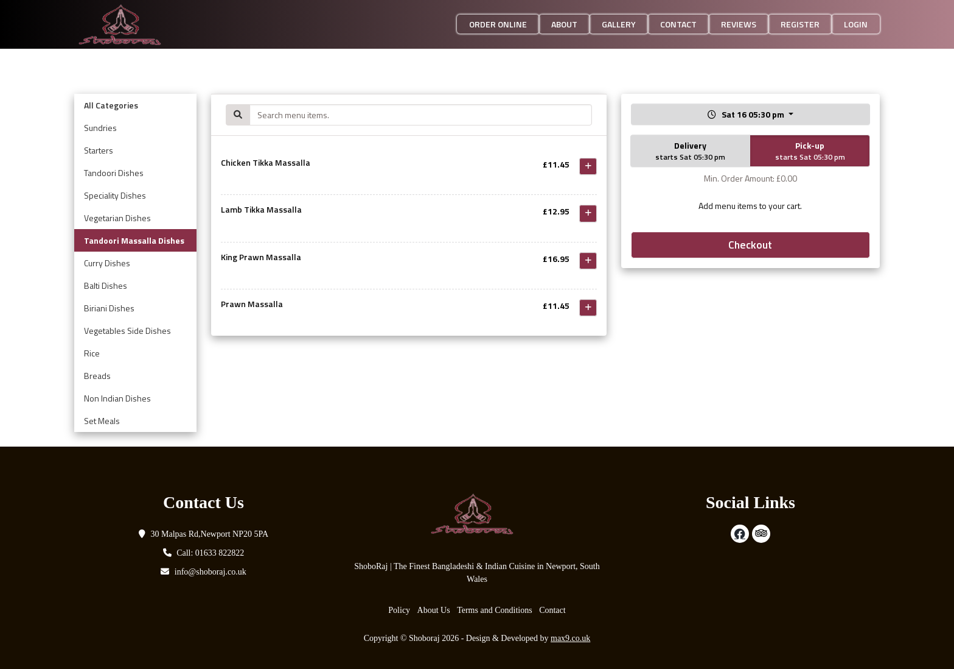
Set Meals (102, 420)
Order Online (498, 24)
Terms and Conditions (494, 610)
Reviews (738, 24)
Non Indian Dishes (117, 398)
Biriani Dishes (109, 308)
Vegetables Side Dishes (127, 330)
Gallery (619, 24)
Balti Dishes (105, 285)
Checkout (750, 244)
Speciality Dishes (115, 195)
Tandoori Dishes (114, 172)
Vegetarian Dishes (117, 217)
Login (856, 24)
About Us (433, 610)
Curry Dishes (107, 263)
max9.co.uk (570, 638)
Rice (92, 353)
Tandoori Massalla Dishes (134, 240)
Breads (97, 375)
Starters (98, 150)
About (564, 24)
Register (800, 24)
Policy (399, 610)
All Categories (111, 105)
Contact (678, 24)
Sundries (100, 127)
